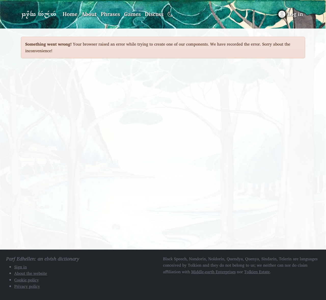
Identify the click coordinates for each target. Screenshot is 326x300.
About (89, 14)
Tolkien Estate (257, 271)
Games (132, 14)
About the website (30, 273)
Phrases (110, 14)
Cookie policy (26, 280)
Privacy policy (27, 286)
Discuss (154, 14)
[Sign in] (290, 14)
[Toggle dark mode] (170, 14)
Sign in (20, 267)
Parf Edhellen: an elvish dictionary (39, 14)
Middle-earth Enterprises (213, 271)
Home (70, 14)
